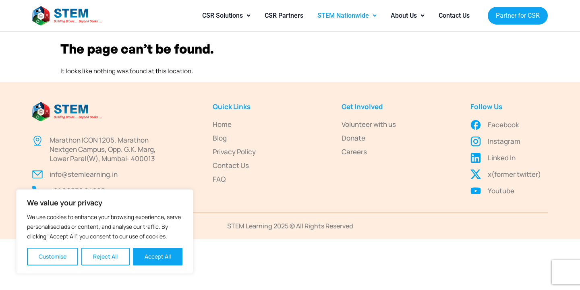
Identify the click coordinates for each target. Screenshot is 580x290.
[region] (104, 231)
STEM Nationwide (347, 15)
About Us (408, 15)
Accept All (158, 256)
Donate (353, 138)
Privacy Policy (234, 151)
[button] (226, 16)
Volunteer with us (369, 124)
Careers (354, 151)
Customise (52, 256)
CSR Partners (284, 15)
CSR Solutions (226, 15)
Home (222, 124)
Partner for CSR (518, 15)
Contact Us (454, 15)
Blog (220, 138)
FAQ (219, 179)
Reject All (105, 256)
